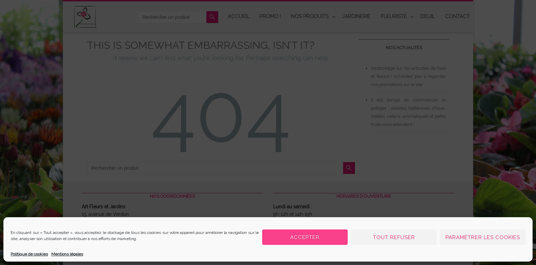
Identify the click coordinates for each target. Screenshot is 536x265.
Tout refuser (394, 237)
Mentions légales (67, 254)
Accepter (305, 237)
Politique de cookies (29, 254)
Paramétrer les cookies (482, 237)
